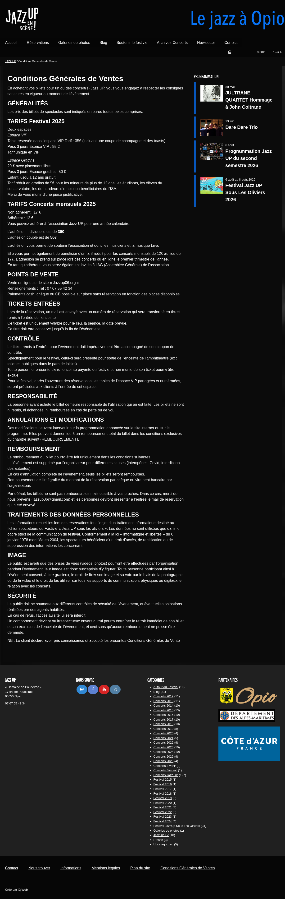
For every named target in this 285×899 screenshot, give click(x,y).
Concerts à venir (165, 766)
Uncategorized (163, 844)
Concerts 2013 (164, 701)
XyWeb (23, 889)
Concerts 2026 (164, 761)
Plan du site (140, 868)
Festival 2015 (163, 779)
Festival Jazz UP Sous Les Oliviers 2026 (245, 192)
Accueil (11, 43)
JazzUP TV (161, 835)
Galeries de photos (74, 43)
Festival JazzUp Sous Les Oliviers (177, 826)
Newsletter (206, 43)
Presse (158, 840)
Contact (230, 43)
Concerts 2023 (164, 747)
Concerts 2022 (164, 742)
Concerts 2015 (164, 710)
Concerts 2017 (164, 719)
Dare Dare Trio (241, 127)
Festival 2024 (163, 821)
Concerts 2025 (164, 756)
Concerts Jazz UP (166, 775)
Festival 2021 (163, 807)
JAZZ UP (10, 61)
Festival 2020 (163, 803)
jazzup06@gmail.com (51, 499)
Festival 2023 (163, 816)
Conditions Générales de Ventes (187, 868)
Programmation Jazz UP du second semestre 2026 (248, 158)
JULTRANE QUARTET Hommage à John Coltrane (248, 100)
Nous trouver (39, 868)
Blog (103, 43)
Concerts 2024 (164, 752)
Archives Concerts (172, 43)
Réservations (38, 43)
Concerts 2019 (164, 729)
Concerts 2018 (164, 724)
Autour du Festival (166, 687)
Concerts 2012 (164, 696)
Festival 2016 (163, 784)
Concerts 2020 (164, 733)
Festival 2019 (163, 798)
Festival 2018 (163, 793)
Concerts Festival (165, 770)
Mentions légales (105, 868)
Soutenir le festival (132, 43)
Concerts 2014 (164, 705)
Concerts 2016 (164, 715)
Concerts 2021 (164, 738)
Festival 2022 (163, 812)
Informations (70, 868)
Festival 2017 (163, 789)
